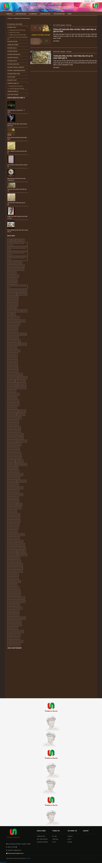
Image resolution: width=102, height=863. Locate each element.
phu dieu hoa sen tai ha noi (14, 454)
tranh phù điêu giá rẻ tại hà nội (15, 571)
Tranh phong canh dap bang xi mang (16, 547)
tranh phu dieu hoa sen (13, 588)
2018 (9, 240)
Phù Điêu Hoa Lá (12, 48)
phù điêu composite (12, 370)
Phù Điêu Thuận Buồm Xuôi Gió (16, 70)
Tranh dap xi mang (12, 531)
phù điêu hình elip (12, 397)
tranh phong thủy (12, 551)
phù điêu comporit (12, 357)
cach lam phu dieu (12, 279)
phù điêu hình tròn (12, 407)
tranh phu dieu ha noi (13, 574)
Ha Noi (24, 310)
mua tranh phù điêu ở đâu (14, 340)
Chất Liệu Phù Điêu (17, 94)
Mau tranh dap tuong (13, 337)
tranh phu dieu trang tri (13, 611)
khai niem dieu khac (12, 327)
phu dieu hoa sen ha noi (13, 451)
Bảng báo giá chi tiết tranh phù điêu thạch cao (16, 253)
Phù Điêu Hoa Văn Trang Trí (16, 86)
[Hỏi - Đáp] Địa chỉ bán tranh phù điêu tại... (17, 152)
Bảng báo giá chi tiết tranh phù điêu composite (16, 244)
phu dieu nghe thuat (21, 464)
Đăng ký (93, 1)
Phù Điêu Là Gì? (17, 27)
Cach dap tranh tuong (13, 276)
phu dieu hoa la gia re (13, 421)
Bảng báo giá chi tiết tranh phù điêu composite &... (16, 179)
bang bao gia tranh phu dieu (14, 262)
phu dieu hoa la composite (14, 417)
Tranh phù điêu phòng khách (14, 608)
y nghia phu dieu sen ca (13, 638)
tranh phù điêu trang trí (13, 614)
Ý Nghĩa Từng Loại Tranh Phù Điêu (17, 34)
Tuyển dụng (55, 839)
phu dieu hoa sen (12, 441)
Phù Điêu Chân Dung (13, 64)
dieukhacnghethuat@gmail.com (16, 853)
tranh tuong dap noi (12, 628)
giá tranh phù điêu (12, 307)
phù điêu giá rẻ (11, 387)
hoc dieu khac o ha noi (13, 317)
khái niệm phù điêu (12, 330)
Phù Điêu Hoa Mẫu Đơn (13, 54)
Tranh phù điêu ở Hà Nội (13, 604)
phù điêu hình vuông (12, 411)
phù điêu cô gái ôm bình (13, 350)
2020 (14, 240)
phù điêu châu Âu (12, 347)
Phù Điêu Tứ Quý (12, 80)
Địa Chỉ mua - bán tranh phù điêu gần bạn (17, 38)
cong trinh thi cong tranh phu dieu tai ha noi (17, 286)
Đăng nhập (87, 1)
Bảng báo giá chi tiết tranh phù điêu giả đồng (17, 249)
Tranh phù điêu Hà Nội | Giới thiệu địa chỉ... (17, 190)
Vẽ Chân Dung (33, 14)
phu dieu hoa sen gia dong (14, 444)
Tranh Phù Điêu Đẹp (20, 14)
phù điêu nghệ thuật (12, 467)
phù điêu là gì (19, 461)
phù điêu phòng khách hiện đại (15, 474)
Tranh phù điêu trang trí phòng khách (16, 618)
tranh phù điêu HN (12, 584)
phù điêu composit (12, 364)
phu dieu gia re (22, 384)
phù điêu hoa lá (20, 414)
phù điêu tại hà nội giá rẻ (13, 477)
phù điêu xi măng (12, 504)
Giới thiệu (70, 842)
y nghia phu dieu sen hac (13, 644)
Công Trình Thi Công (14, 32)
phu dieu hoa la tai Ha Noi (14, 427)
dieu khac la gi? (11, 294)
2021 (18, 240)
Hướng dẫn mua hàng (42, 842)
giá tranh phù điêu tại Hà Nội (14, 310)
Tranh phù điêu (21, 551)
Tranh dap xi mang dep (13, 537)
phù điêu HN (22, 411)
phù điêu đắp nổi (22, 377)
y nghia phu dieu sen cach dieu (15, 641)
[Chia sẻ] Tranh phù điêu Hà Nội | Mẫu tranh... (17, 138)
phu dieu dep (11, 381)
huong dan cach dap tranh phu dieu (16, 320)
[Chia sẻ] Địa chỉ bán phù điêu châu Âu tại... (17, 165)
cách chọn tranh (11, 272)
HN (14, 314)
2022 (22, 240)
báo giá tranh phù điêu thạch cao (15, 269)
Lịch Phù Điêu (11, 77)
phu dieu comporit (12, 354)
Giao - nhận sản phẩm (42, 839)
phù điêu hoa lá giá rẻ (13, 424)
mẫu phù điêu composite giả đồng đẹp (17, 334)
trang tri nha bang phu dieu (14, 507)
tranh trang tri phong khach (14, 621)
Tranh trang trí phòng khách (14, 624)
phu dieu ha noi (11, 391)
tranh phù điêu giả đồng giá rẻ (15, 564)
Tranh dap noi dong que (13, 517)
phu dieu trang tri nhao (13, 491)
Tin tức (54, 842)
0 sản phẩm (89, 5)
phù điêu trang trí (22, 481)
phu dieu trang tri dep (13, 484)
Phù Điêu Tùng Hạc (12, 57)
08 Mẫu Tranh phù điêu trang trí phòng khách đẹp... (17, 124)
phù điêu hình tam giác (13, 404)
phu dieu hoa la (11, 414)
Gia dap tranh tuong (12, 304)
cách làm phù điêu (12, 282)
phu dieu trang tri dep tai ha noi (15, 487)
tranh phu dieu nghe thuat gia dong (16, 598)
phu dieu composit (12, 361)
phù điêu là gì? (11, 464)
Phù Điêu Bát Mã (12, 61)
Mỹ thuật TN (3, 862)
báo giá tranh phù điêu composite (16, 266)
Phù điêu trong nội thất (13, 501)
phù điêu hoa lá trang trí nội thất (15, 437)
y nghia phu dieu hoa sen (14, 634)
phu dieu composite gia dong (15, 374)
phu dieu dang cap (12, 377)
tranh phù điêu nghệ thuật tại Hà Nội (16, 601)
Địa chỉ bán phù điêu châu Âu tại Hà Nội (17, 290)
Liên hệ (69, 14)
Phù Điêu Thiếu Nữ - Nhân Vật (15, 67)
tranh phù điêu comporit (13, 558)
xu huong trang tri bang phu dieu (15, 631)
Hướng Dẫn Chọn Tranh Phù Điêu (17, 30)
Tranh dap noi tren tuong (13, 521)
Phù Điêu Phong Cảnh (13, 73)
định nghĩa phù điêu (12, 300)
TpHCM (19, 504)
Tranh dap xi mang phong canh (15, 541)
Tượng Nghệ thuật (45, 14)
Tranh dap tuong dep (13, 527)
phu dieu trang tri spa (13, 497)
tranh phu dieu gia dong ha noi (15, 567)
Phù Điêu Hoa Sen (12, 41)
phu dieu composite (12, 367)
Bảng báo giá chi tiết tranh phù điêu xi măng (16, 258)
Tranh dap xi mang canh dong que (16, 534)
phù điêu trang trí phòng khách (15, 494)
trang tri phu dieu (12, 511)
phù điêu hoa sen (22, 441)
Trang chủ (9, 14)
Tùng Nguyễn (28, 858)
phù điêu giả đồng (12, 384)
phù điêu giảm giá (21, 387)
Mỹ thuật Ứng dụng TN (13, 344)
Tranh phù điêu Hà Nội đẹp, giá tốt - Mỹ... (16, 203)
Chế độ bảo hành (41, 836)
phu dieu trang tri (12, 481)
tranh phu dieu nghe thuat (14, 591)
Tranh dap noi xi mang (13, 524)
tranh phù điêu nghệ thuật (14, 594)
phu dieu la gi (11, 461)
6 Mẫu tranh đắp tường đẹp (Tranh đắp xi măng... (17, 217)
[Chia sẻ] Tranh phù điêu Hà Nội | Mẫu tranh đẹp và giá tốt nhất (74, 30)
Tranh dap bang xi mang (13, 514)
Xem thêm (56, 41)
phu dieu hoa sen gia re (13, 447)
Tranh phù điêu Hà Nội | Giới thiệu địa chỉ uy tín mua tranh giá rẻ (73, 57)
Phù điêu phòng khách (13, 471)
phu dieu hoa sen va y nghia (14, 457)
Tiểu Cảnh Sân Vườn (59, 14)
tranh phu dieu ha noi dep (14, 581)
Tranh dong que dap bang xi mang (16, 544)
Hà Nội (9, 314)
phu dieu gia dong (20, 381)
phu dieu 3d (23, 344)
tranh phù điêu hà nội (13, 578)
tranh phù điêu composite (14, 561)
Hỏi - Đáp (54, 836)
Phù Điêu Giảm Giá (12, 51)
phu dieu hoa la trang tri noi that (15, 434)
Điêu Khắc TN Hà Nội (13, 297)
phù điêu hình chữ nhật (13, 394)
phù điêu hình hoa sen (13, 401)
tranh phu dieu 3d (12, 554)
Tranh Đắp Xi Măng (12, 44)
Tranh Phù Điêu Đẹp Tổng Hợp (16, 88)
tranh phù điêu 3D (22, 554)
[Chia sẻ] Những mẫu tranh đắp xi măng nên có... (17, 230)
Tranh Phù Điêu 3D (12, 91)
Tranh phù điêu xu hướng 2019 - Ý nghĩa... (16, 111)
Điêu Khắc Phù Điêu (21, 294)
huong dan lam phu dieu (13, 324)
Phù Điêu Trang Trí (17, 83)
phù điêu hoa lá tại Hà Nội (14, 431)
